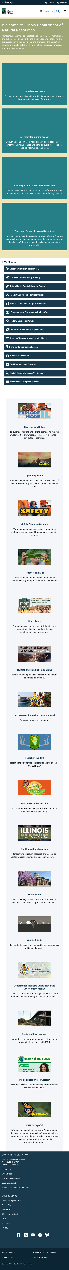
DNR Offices (7, 1174)
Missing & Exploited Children (44, 1252)
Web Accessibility (9, 1252)
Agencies (50, 3)
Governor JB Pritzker (9, 1264)
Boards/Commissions (11, 1178)
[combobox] (48, 11)
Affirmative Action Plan (11, 1214)
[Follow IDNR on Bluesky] (47, 1235)
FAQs (4, 1219)
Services (62, 3)
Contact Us (6, 1169)
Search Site (6, 1205)
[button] (35, 269)
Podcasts (6, 1223)
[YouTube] (33, 1235)
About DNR (6, 1210)
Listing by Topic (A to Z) (12, 1201)
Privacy (5, 1228)
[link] (19, 1235)
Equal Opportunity (9, 1183)
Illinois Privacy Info (41, 1257)
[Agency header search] (58, 11)
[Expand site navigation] (65, 11)
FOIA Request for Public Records (15, 1187)
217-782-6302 (14, 1165)
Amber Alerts (7, 1257)
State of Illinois (28, 1264)
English (46, 11)
